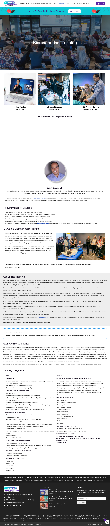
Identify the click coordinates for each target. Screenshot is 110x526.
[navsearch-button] (93, 3)
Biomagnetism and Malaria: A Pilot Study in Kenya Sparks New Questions (61, 490)
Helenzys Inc (38, 524)
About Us (22, 3)
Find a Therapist (46, 3)
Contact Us (86, 3)
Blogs (80, 3)
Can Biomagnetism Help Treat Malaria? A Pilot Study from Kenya (60, 497)
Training (62, 3)
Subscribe (81, 503)
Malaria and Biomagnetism (58, 504)
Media (55, 3)
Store (68, 3)
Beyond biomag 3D (43, 317)
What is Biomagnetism (33, 3)
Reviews (75, 3)
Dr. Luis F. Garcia (39, 198)
